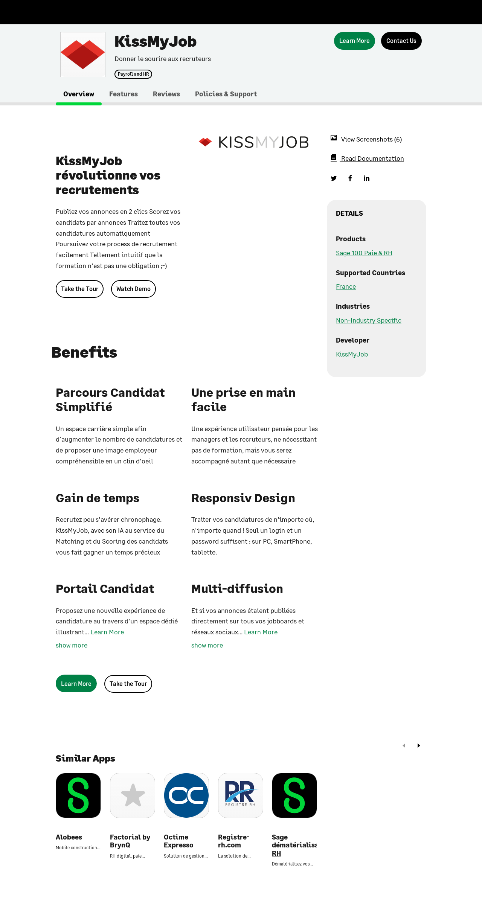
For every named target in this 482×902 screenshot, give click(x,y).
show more (71, 645)
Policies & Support (226, 94)
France (346, 286)
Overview (78, 94)
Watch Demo (133, 288)
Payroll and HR (133, 74)
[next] (418, 746)
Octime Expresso (179, 841)
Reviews (166, 94)
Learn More (107, 632)
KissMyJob (352, 354)
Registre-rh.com (233, 841)
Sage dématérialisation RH (294, 845)
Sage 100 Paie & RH (364, 252)
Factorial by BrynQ (130, 841)
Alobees (69, 837)
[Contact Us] (401, 41)
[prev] (404, 746)
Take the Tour (79, 288)
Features (123, 94)
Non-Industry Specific (368, 320)
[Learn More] (354, 41)
